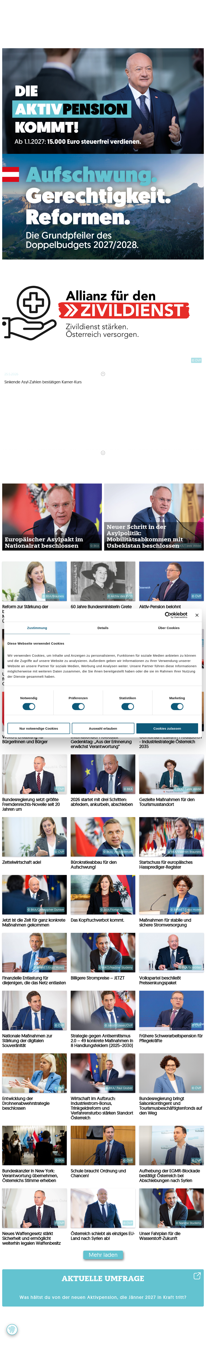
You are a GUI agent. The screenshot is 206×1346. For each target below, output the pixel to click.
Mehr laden (103, 1254)
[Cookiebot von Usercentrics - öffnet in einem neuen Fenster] (168, 615)
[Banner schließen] (197, 615)
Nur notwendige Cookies (39, 728)
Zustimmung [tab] (37, 627)
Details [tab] (103, 627)
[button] (12, 1329)
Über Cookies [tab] (169, 627)
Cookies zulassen (167, 728)
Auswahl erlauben (103, 728)
